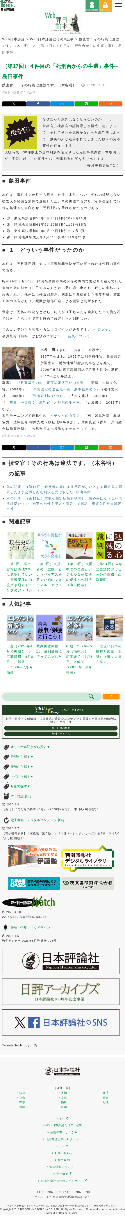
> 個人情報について (60, 1166)
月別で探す (20, 786)
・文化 (62, 1097)
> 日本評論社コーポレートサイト (62, 1180)
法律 (32, 92)
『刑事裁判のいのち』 (48, 396)
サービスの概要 (61, 728)
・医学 (20, 1102)
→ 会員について (76, 336)
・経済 (104, 1092)
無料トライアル (61, 733)
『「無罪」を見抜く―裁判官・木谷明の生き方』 (43, 402)
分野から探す (22, 757)
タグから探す (22, 776)
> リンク (63, 1146)
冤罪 (7, 92)
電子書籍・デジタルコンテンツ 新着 (37, 820)
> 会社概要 (63, 1173)
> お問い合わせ (62, 1153)
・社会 (20, 1097)
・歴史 (104, 1097)
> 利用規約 (62, 1160)
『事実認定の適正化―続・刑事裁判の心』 (65, 389)
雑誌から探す (22, 766)
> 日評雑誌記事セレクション (62, 1139)
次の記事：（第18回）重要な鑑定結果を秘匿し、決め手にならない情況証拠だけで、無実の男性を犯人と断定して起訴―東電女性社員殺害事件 (64, 503)
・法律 (20, 1092)
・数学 (20, 1107)
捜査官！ (20, 92)
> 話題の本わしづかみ (62, 1132)
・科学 (62, 1107)
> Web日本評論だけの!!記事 (62, 1125)
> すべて (63, 1118)
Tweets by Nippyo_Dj (19, 1045)
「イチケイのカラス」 (65, 415)
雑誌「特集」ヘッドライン (30, 927)
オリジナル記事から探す (30, 747)
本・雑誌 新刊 (21, 796)
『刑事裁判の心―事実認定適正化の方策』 (52, 383)
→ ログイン (102, 329)
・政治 (62, 1092)
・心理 (104, 1102)
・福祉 (62, 1102)
